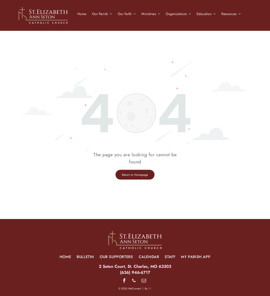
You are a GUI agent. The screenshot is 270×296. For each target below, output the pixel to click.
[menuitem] (82, 14)
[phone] (134, 281)
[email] (143, 281)
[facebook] (124, 281)
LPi (150, 288)
